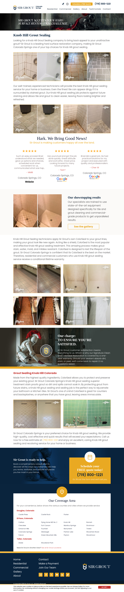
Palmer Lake (68, 532)
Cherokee (22, 525)
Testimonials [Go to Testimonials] (95, 9)
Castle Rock (45, 514)
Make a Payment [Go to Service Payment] (49, 563)
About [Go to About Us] (84, 9)
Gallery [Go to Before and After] (76, 9)
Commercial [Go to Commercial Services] (65, 9)
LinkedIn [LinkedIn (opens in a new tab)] (62, 575)
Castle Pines (23, 514)
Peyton (66, 535)
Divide (21, 543)
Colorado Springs (25, 532)
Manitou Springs (70, 525)
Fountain (44, 529)
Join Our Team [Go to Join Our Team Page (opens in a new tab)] (47, 567)
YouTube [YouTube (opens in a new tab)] (57, 575)
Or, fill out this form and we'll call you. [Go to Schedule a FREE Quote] (90, 479)
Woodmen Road (92, 532)
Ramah (89, 522)
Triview (88, 529)
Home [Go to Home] (16, 559)
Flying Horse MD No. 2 (49, 522)
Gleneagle (45, 532)
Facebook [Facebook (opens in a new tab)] (46, 575)
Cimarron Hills (24, 529)
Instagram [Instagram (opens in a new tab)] (41, 575)
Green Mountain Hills (49, 535)
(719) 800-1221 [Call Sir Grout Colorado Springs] (103, 3)
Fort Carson (45, 525)
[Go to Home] (28, 7)
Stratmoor (90, 525)
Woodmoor (90, 535)
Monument (68, 529)
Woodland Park (47, 543)
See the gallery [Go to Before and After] (83, 226)
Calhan (21, 522)
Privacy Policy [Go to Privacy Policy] (78, 586)
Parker (66, 514)
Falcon (21, 535)
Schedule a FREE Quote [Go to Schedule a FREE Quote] (81, 4)
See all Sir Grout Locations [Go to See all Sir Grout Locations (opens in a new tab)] (51, 548)
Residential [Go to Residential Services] (52, 9)
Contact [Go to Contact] (107, 9)
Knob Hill (67, 522)
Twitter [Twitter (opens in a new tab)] (51, 575)
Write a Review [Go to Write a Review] (63, 4)
